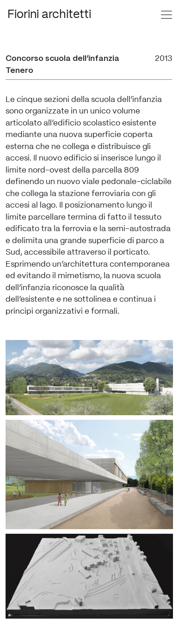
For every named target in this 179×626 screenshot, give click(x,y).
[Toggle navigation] (166, 15)
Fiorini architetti (49, 14)
